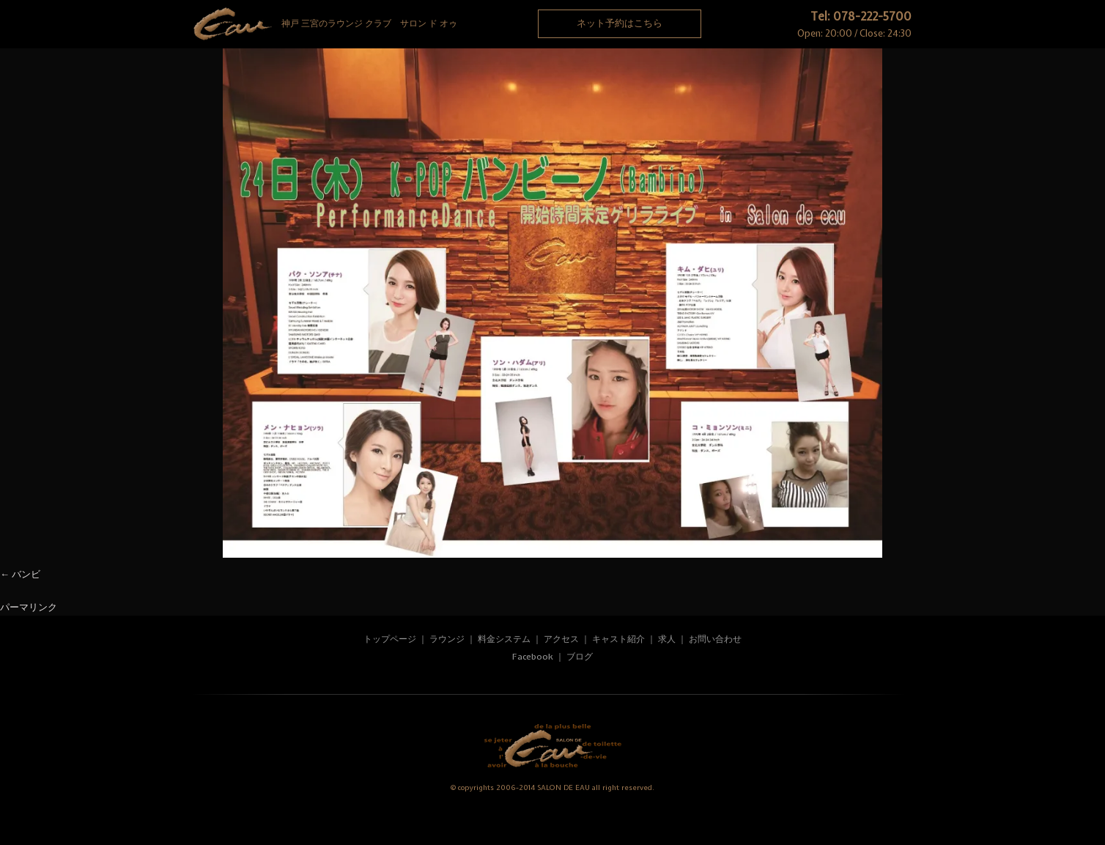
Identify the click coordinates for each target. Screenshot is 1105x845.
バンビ (26, 574)
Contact (853, 77)
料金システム (504, 639)
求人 (667, 639)
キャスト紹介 (618, 639)
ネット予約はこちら (619, 23)
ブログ (579, 657)
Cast (492, 77)
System (372, 77)
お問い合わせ (715, 639)
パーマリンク (28, 607)
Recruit (732, 77)
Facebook (532, 657)
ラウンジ (447, 639)
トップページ (389, 639)
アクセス (562, 639)
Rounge (252, 77)
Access (612, 77)
